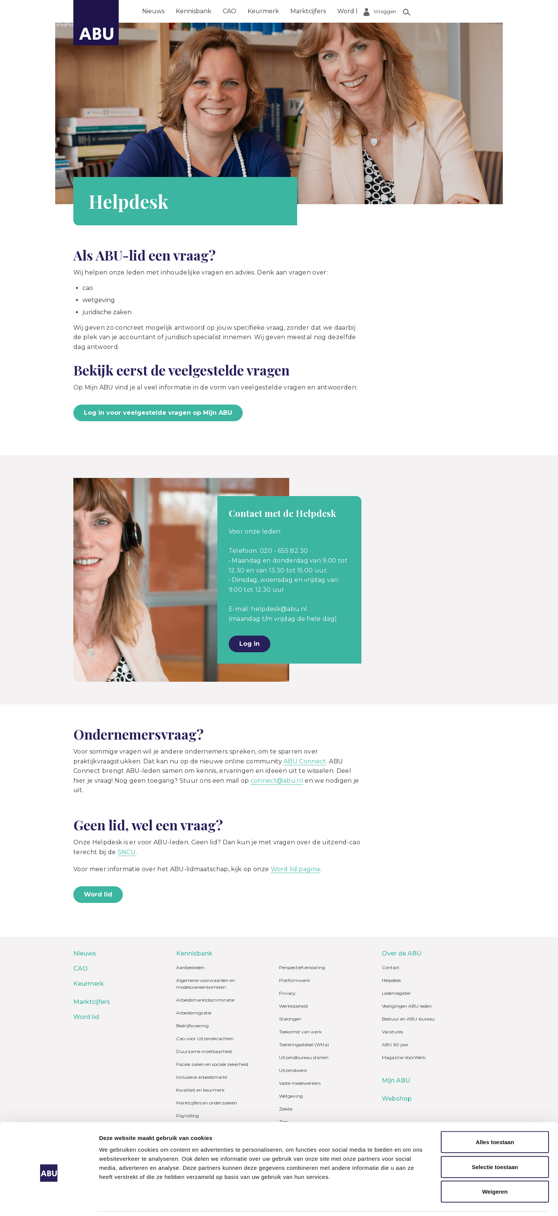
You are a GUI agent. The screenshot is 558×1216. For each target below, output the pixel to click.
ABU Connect (305, 761)
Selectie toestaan (495, 1136)
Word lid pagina (295, 869)
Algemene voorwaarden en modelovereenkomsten (205, 983)
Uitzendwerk (293, 1070)
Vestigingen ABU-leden (407, 1006)
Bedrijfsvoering (192, 1025)
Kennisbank (193, 11)
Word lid (350, 11)
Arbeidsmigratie (193, 1013)
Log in (249, 643)
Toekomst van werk (300, 1032)
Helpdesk (391, 980)
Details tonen (408, 1201)
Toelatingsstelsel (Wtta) (304, 1044)
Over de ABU (394, 11)
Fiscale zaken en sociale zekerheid (212, 1064)
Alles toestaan (495, 1111)
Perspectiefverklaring (302, 967)
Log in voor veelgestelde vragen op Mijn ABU (158, 412)
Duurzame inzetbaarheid (204, 1051)
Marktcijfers (308, 11)
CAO (229, 11)
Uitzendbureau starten (304, 1057)
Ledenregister (396, 993)
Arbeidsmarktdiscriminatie (205, 1000)
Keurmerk (263, 11)
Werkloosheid (293, 1006)
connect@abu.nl (277, 780)
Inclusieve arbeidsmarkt (202, 1077)
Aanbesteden (190, 967)
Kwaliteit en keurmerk (200, 1090)
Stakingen (290, 1019)
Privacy (287, 993)
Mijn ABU (396, 1080)
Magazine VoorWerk (404, 1057)
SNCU (127, 852)
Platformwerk (294, 980)
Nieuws (153, 11)
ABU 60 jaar (395, 1044)
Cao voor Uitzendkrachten (205, 1038)
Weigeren (494, 1161)
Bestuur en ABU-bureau (408, 1019)
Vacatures (392, 1032)
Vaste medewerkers (300, 1083)
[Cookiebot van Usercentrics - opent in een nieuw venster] (49, 1201)
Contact (391, 967)
